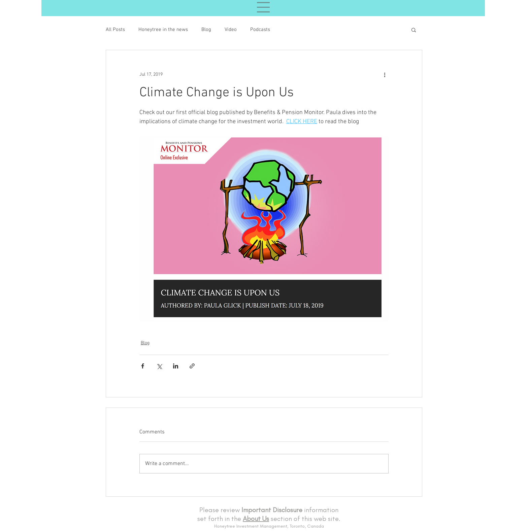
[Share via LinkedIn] (175, 366)
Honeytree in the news (163, 30)
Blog (206, 30)
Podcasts (260, 30)
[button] (413, 29)
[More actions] (385, 74)
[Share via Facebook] (142, 366)
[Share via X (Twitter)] (159, 366)
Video (231, 30)
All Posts (115, 30)
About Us (256, 519)
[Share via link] (192, 366)
